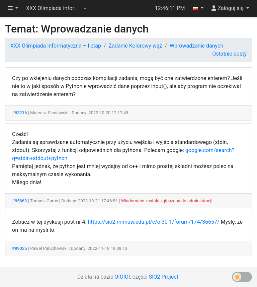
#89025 (19, 248)
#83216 (19, 112)
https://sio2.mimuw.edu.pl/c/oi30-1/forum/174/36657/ (153, 222)
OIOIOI (122, 277)
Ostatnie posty (229, 54)
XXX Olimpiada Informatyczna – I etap (55, 46)
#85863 (19, 200)
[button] (56, 8)
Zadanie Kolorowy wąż (135, 46)
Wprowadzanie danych (196, 46)
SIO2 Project (163, 277)
